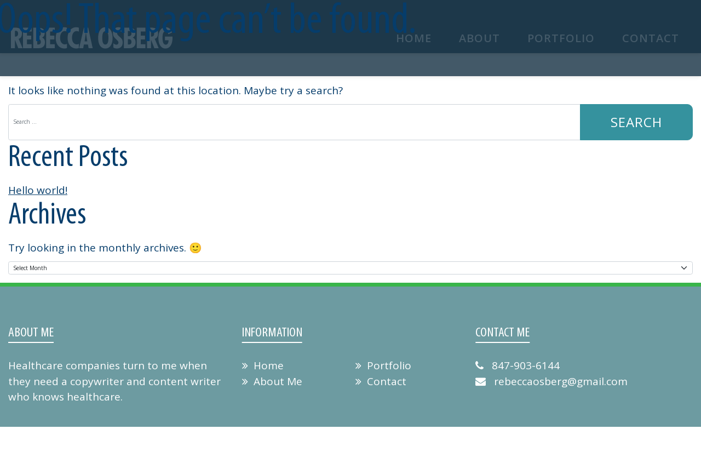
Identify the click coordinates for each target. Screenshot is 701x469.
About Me (272, 381)
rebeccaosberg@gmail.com (551, 381)
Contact (380, 381)
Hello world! (37, 190)
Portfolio (383, 365)
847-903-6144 (517, 365)
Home (263, 365)
